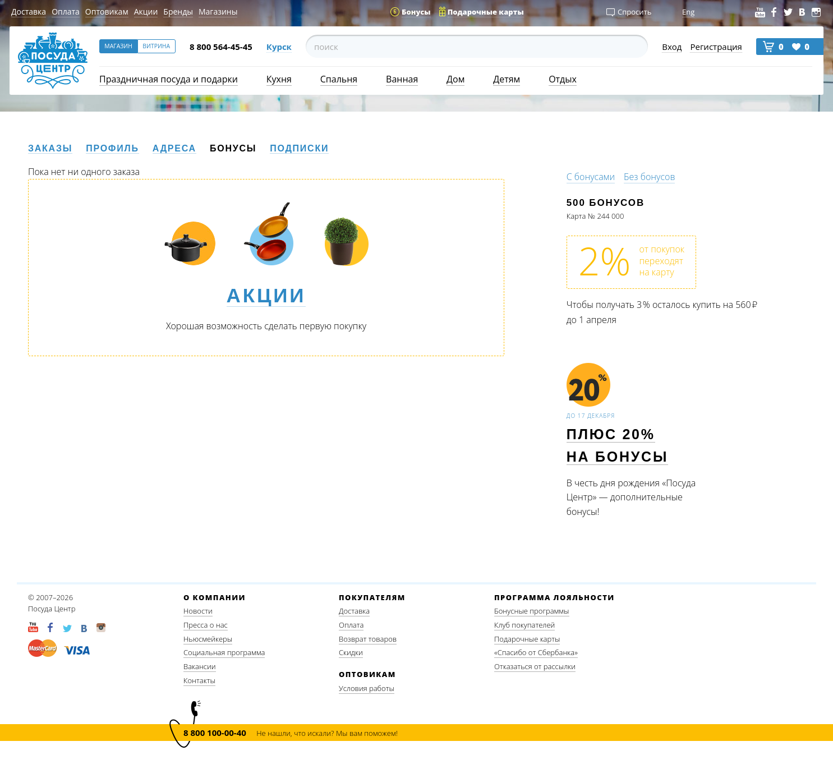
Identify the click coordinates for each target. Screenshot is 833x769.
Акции (146, 11)
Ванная (402, 79)
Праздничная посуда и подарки (168, 79)
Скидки (351, 652)
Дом (455, 79)
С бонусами (591, 177)
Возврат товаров (368, 639)
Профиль (112, 148)
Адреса (174, 148)
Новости (198, 611)
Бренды (178, 11)
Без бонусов (649, 177)
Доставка (28, 11)
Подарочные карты (527, 639)
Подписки (299, 148)
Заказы (50, 148)
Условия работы (366, 688)
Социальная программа (224, 652)
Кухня (279, 79)
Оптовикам (106, 11)
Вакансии (199, 666)
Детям (506, 79)
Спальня (338, 79)
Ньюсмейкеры (207, 639)
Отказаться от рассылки (535, 666)
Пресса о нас (205, 625)
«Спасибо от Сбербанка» (536, 652)
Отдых (563, 79)
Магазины (218, 11)
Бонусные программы (531, 611)
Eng (688, 12)
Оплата (66, 11)
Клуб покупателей (524, 625)
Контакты (199, 680)
